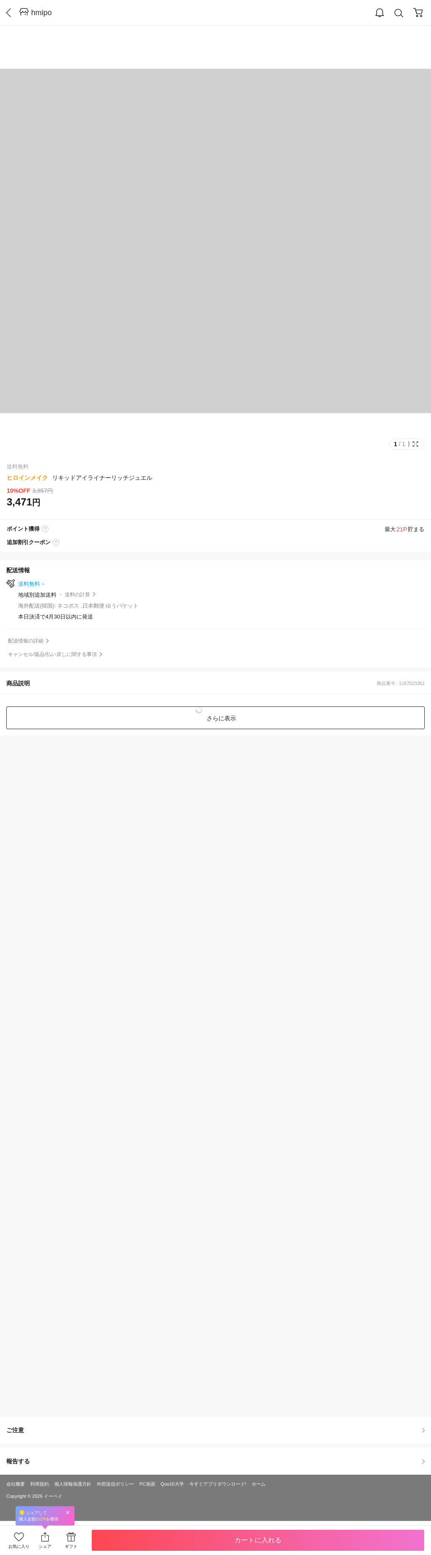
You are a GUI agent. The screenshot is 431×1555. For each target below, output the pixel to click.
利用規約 (39, 1483)
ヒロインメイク (27, 477)
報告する (215, 1461)
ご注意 (215, 1430)
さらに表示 (220, 718)
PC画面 (147, 1483)
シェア (45, 1546)
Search (399, 13)
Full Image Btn (415, 444)
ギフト (71, 1546)
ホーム (259, 1483)
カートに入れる (258, 1540)
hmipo (41, 12)
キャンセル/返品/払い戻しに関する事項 (52, 654)
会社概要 (15, 1483)
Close (67, 1512)
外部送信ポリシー (115, 1483)
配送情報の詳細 (25, 641)
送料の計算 (77, 595)
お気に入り (18, 1546)
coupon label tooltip (56, 542)
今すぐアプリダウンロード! (217, 1483)
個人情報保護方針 (72, 1483)
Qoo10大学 (172, 1483)
